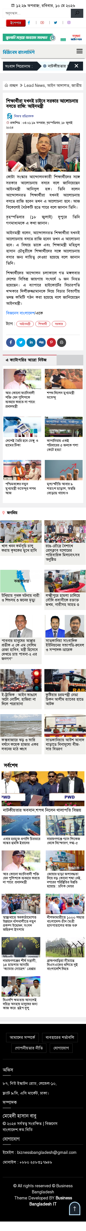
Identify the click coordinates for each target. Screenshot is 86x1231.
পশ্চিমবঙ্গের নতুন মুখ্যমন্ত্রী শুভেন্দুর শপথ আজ (20, 488)
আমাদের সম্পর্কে (22, 1037)
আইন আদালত (58, 85)
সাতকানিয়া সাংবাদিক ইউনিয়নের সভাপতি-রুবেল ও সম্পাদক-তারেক (65, 645)
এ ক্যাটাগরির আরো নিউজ (26, 360)
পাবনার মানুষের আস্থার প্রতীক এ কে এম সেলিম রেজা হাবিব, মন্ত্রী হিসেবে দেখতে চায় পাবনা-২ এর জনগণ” (20, 649)
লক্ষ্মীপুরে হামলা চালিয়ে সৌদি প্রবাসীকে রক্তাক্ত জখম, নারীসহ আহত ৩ (63, 600)
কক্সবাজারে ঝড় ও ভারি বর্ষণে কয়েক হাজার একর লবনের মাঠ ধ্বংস (20, 744)
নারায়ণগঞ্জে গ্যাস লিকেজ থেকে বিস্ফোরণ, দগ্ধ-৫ (63, 841)
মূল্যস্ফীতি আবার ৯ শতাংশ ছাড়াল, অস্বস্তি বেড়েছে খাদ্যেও (61, 488)
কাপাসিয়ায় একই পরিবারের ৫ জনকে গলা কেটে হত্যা (62, 445)
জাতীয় (77, 85)
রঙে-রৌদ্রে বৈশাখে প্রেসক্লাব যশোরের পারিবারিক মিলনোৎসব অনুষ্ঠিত (63, 553)
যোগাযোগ (61, 1048)
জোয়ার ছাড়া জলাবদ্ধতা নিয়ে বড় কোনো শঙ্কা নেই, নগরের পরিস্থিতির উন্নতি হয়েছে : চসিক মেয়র (64, 880)
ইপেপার (15, 23)
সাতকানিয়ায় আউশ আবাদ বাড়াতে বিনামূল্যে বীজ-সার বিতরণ (65, 744)
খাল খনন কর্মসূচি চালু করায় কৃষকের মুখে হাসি (19, 548)
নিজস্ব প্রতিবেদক (20, 116)
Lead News (34, 85)
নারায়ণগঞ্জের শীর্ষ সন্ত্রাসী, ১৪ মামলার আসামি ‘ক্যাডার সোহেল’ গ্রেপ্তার (19, 964)
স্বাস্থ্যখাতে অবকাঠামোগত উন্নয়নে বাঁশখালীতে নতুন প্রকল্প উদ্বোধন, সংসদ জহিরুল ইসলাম (19, 923)
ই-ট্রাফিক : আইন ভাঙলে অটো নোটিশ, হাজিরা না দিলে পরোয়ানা (19, 699)
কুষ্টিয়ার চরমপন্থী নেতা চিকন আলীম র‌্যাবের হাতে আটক (65, 699)
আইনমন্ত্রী (25, 324)
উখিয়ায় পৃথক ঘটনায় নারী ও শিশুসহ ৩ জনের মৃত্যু (20, 598)
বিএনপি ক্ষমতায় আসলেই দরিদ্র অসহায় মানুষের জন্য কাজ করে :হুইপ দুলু (20, 1004)
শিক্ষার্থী (42, 324)
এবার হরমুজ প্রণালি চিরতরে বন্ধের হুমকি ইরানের (21, 841)
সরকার (59, 324)
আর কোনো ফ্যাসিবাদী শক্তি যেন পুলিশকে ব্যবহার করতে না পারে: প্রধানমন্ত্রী (20, 400)
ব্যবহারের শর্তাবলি (60, 1037)
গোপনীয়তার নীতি (29, 1048)
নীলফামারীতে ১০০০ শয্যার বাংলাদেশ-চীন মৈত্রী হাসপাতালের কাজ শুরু (65, 921)
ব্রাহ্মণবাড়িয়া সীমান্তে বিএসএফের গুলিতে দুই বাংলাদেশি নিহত (62, 964)
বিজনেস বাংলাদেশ (20, 313)
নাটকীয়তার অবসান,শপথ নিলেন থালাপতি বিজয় (42, 810)
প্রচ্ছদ (11, 85)
